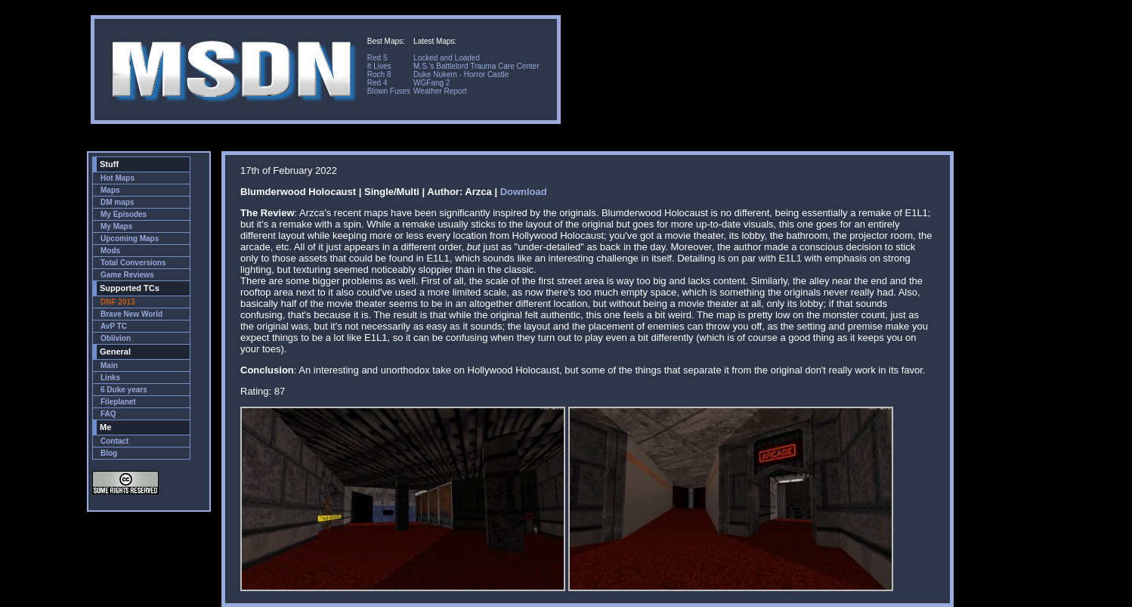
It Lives (379, 66)
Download (523, 191)
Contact (114, 441)
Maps (110, 190)
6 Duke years (124, 390)
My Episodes (124, 214)
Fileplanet (118, 402)
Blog (109, 453)
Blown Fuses (388, 91)
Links (110, 377)
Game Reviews (127, 275)
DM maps (117, 202)
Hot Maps (118, 178)
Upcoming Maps (130, 238)
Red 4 (377, 83)
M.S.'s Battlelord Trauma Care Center (476, 66)
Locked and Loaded (446, 58)
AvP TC (114, 326)
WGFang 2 (431, 83)
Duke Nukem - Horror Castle (461, 74)
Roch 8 (379, 74)
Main (109, 365)
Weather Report (439, 91)
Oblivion (116, 338)
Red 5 (377, 58)
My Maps (116, 226)
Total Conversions (133, 263)
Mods (110, 250)
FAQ (108, 414)
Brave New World (131, 314)
